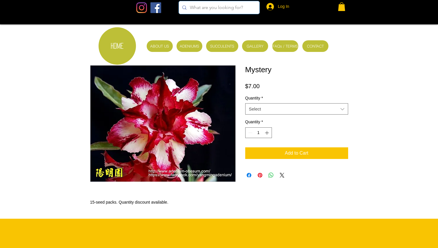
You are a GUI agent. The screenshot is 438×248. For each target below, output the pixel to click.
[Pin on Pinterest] (260, 175)
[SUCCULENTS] (222, 46)
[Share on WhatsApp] (271, 175)
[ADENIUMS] (189, 46)
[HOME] (117, 46)
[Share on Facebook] (249, 175)
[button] (341, 6)
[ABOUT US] (160, 46)
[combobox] (296, 109)
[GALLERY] (255, 46)
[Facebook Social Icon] (155, 7)
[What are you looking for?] (218, 7)
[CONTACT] (315, 46)
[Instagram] (141, 7)
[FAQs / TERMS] (285, 46)
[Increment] (267, 133)
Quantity (254, 98)
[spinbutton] (258, 133)
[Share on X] (282, 175)
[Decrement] (249, 133)
